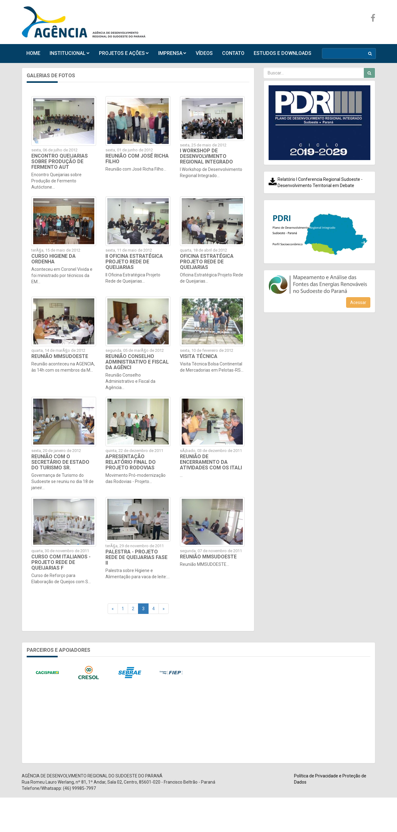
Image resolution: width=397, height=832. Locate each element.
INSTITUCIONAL (70, 53)
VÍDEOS (204, 53)
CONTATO (233, 53)
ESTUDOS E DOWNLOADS (282, 53)
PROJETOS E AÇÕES (124, 53)
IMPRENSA (172, 53)
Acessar (358, 302)
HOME (33, 53)
